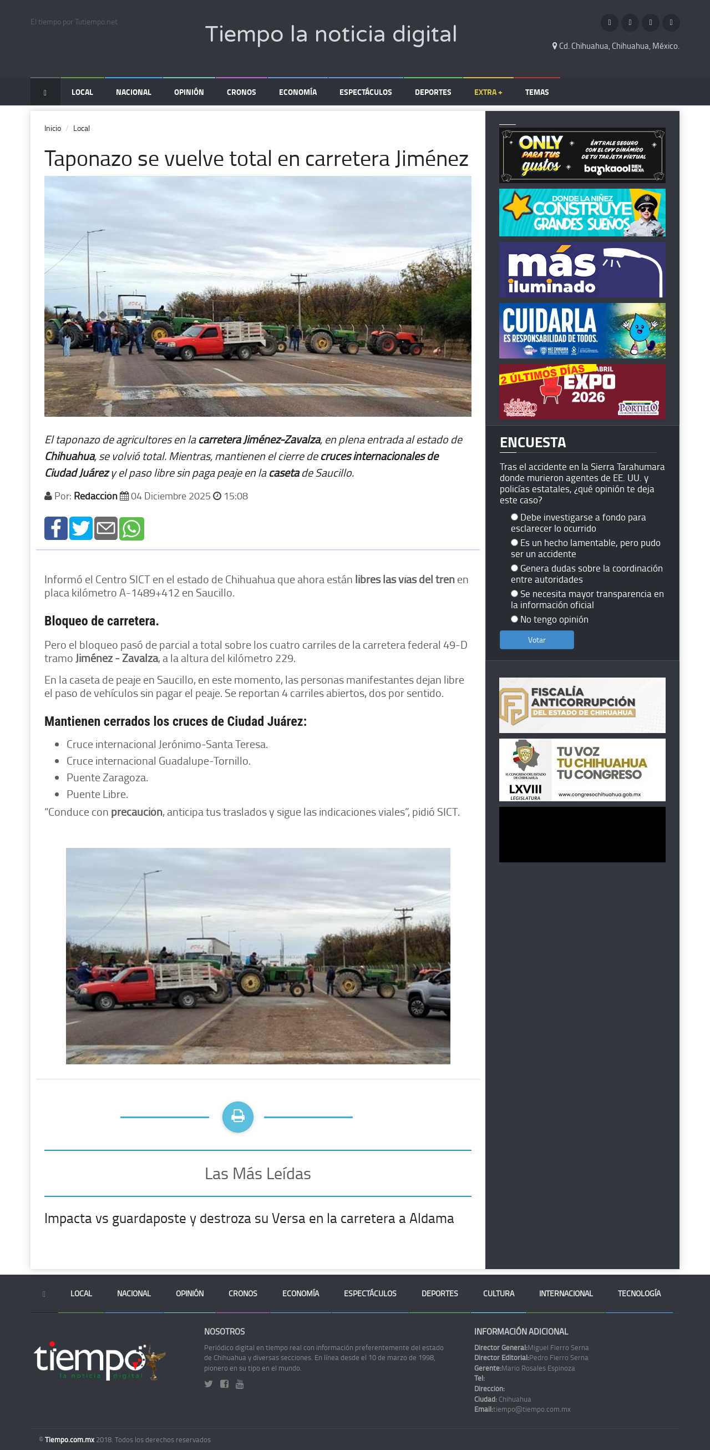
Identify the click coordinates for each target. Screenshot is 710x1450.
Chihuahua (502, 1399)
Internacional (566, 1293)
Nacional (133, 92)
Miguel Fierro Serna (531, 1347)
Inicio (52, 128)
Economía (298, 92)
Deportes (433, 92)
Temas (537, 92)
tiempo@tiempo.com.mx (522, 1409)
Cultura (498, 1293)
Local (82, 92)
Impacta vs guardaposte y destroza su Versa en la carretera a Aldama (249, 1217)
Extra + (488, 92)
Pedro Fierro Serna (531, 1357)
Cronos (241, 92)
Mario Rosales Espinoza (524, 1368)
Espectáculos (365, 92)
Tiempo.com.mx (70, 1439)
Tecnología (639, 1293)
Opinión (189, 92)
